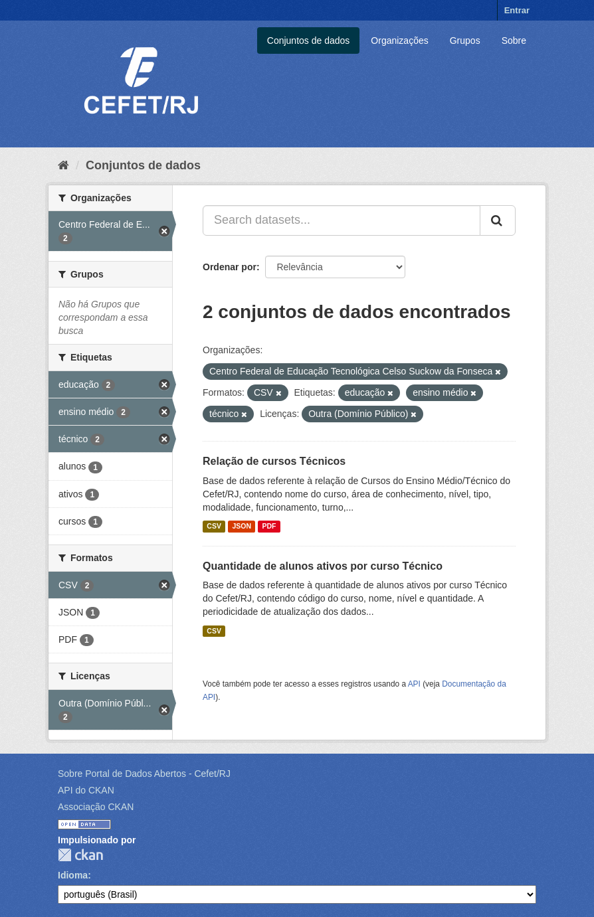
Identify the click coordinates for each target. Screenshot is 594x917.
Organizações (399, 40)
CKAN (80, 855)
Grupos (465, 40)
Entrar (517, 10)
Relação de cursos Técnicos (274, 461)
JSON (241, 527)
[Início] (63, 165)
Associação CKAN (96, 806)
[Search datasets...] (341, 220)
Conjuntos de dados (308, 40)
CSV (214, 527)
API (414, 684)
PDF (269, 527)
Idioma (73, 875)
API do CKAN (86, 790)
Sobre (514, 40)
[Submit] (498, 220)
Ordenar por (229, 267)
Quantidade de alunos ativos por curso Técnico (323, 566)
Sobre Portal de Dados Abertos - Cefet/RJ (144, 773)
